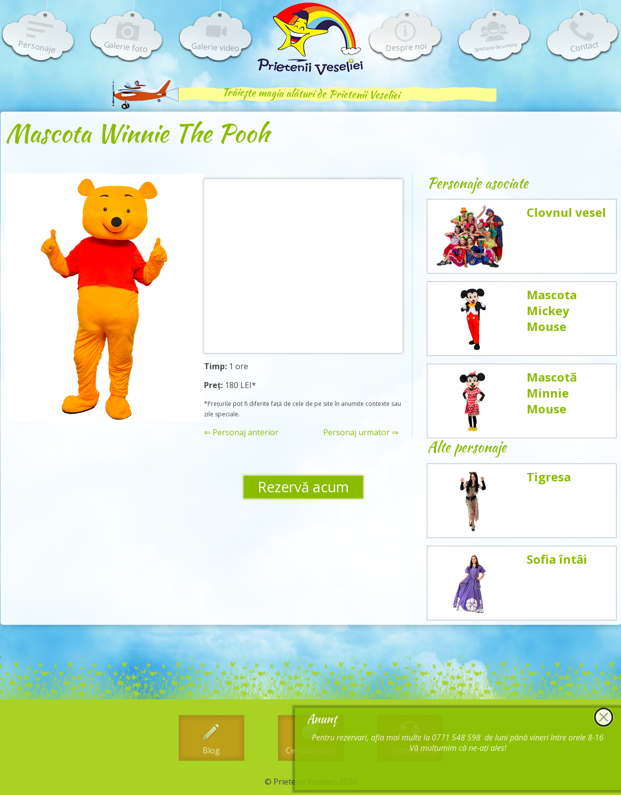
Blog (211, 750)
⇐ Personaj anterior (241, 432)
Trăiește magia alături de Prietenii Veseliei (310, 93)
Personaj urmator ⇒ (360, 432)
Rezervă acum (303, 486)
